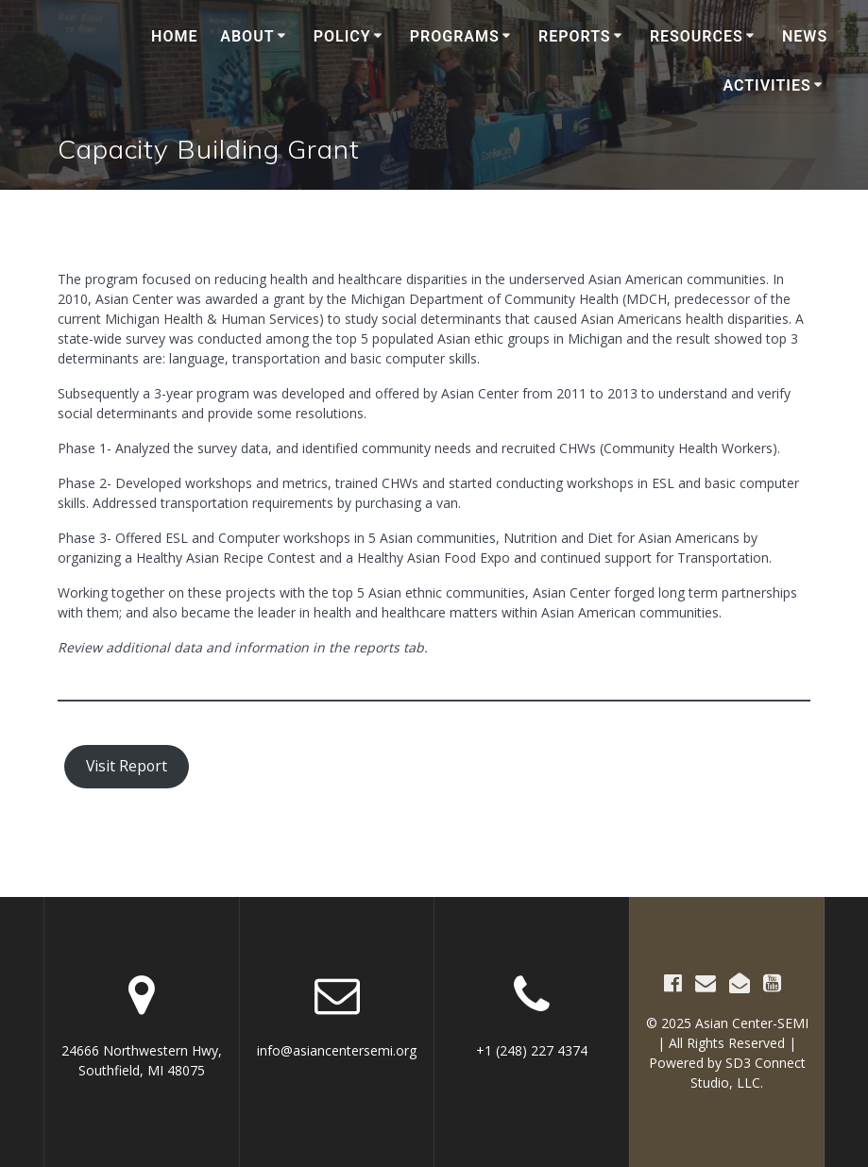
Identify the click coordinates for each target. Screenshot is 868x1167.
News (804, 36)
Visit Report (126, 765)
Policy (342, 36)
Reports (574, 36)
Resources (696, 36)
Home (174, 36)
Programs (455, 36)
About (247, 36)
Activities (767, 85)
